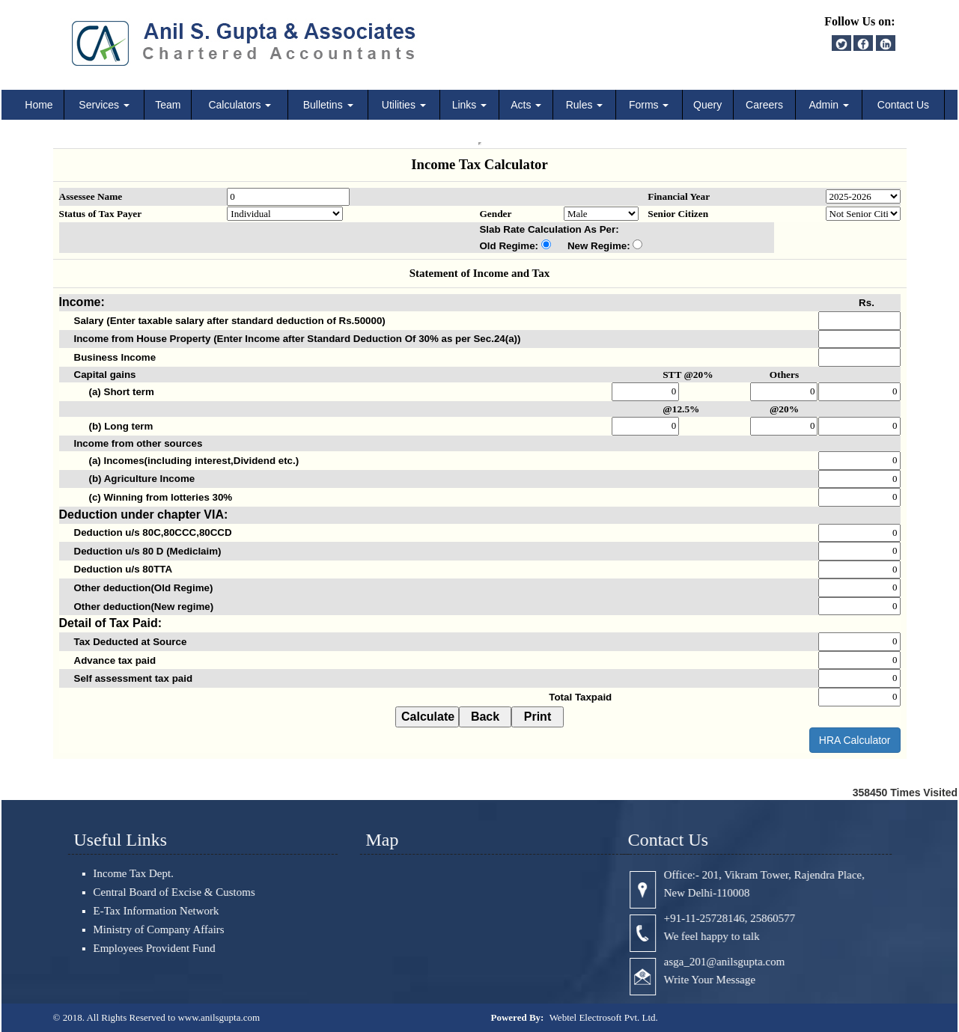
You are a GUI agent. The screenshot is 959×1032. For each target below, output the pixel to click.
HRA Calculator (855, 740)
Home (38, 105)
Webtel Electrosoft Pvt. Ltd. (603, 1017)
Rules (584, 105)
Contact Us (903, 105)
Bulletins (328, 105)
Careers (764, 105)
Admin (829, 105)
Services (104, 105)
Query (707, 105)
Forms (649, 105)
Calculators (239, 105)
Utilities (404, 105)
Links (469, 105)
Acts (526, 105)
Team (167, 105)
